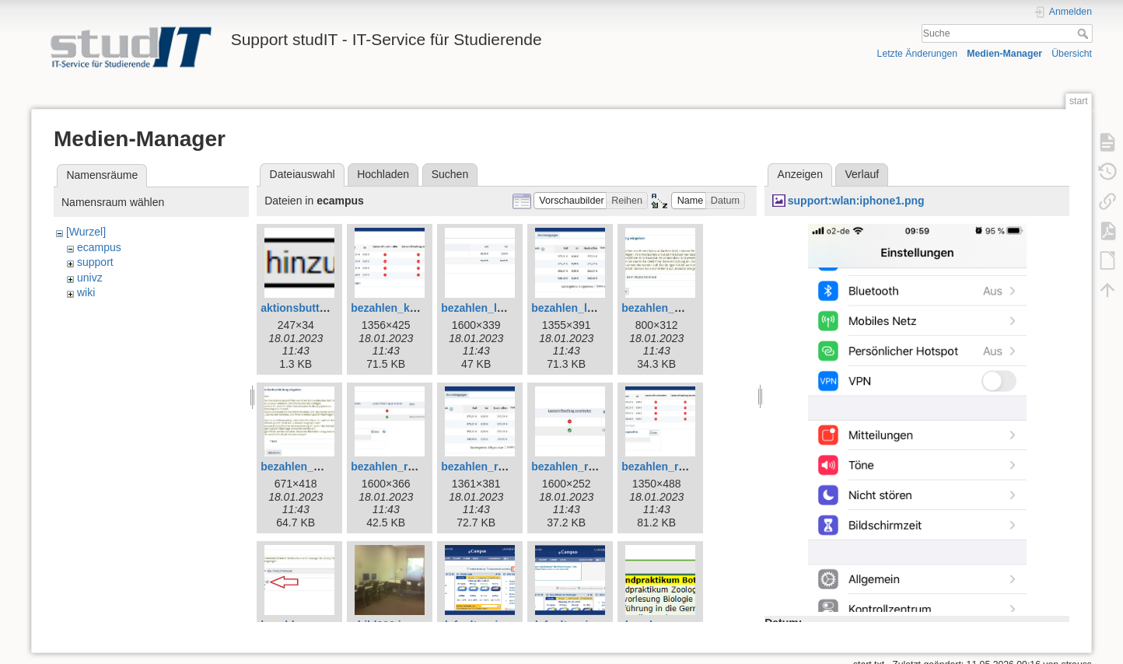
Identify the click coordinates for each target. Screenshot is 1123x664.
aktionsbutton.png (308, 308)
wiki (86, 292)
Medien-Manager (1004, 53)
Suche (1084, 33)
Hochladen (383, 174)
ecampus (99, 247)
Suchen (450, 174)
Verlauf (862, 174)
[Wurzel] (86, 231)
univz (90, 277)
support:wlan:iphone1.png (856, 200)
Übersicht (1071, 53)
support (95, 262)
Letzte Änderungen (917, 53)
